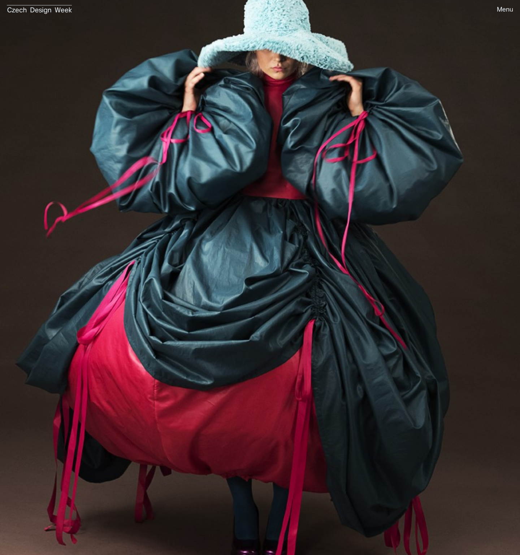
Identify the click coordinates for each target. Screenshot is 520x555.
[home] (39, 7)
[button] (501, 10)
